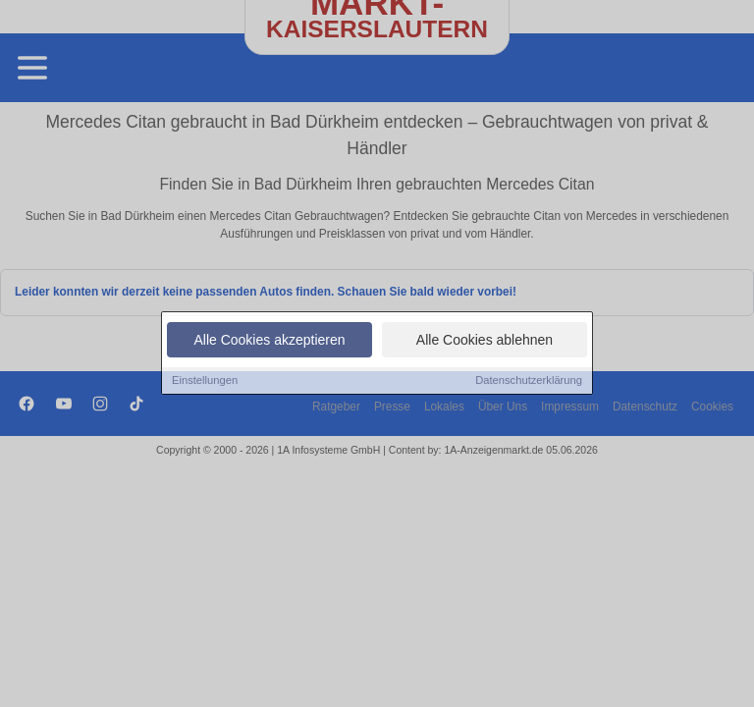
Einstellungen (205, 381)
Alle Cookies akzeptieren (269, 341)
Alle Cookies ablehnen (484, 341)
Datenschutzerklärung (528, 381)
